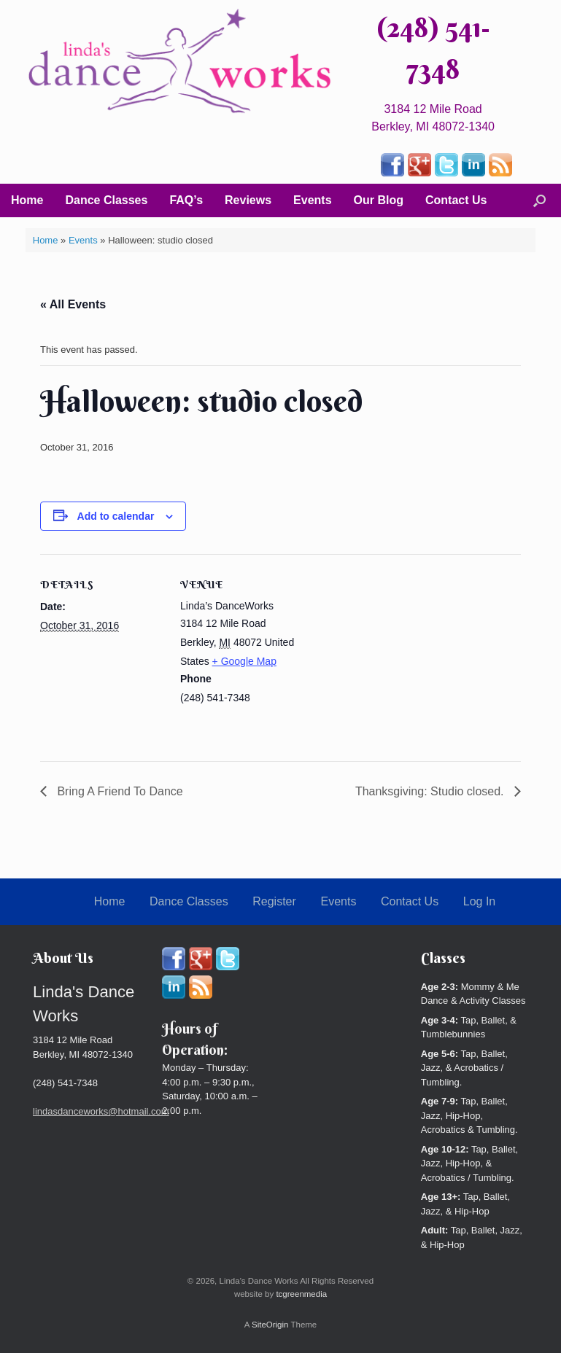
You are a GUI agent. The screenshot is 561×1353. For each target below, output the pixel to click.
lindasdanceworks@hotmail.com (101, 1111)
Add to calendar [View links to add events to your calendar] (116, 516)
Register (274, 901)
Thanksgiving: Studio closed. (431, 791)
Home (27, 200)
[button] (539, 200)
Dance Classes (106, 200)
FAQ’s (186, 200)
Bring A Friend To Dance (118, 791)
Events (312, 200)
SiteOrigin (270, 1324)
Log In (479, 901)
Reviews (248, 200)
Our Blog (378, 200)
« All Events (73, 304)
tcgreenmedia (301, 1294)
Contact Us (456, 200)
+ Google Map (244, 661)
